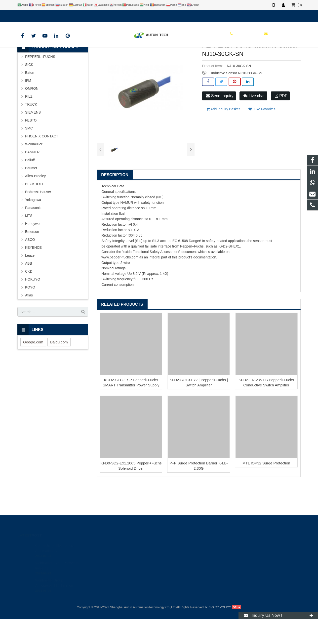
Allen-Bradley (35, 206)
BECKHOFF (34, 214)
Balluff (30, 190)
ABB (28, 293)
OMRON (32, 118)
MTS (29, 246)
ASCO (30, 269)
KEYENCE (33, 277)
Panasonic (33, 238)
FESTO (31, 150)
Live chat (253, 126)
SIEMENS (33, 142)
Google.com (33, 372)
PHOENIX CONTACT (41, 166)
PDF (281, 126)
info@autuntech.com (72, 15)
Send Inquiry (219, 126)
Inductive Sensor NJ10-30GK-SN (236, 103)
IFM (28, 110)
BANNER (32, 182)
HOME (86, 58)
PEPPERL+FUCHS (127, 58)
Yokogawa (33, 230)
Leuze (30, 285)
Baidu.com (59, 372)
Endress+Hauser (38, 222)
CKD (29, 301)
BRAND (103, 58)
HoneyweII (33, 253)
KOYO (30, 317)
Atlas (29, 325)
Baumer (31, 198)
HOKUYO (32, 309)
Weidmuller (33, 174)
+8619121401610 (34, 15)
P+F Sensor (155, 58)
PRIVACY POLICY (218, 607)
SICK (29, 94)
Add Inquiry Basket (223, 137)
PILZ (29, 126)
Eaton (29, 102)
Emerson (32, 261)
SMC (29, 158)
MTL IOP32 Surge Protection (266, 493)
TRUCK (31, 134)
